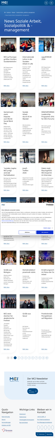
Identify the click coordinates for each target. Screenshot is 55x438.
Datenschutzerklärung (7, 220)
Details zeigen (47, 228)
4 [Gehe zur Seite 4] (25, 358)
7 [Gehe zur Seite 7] (36, 358)
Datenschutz (22, 417)
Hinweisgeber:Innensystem (26, 419)
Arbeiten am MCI (6, 425)
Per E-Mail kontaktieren (43, 419)
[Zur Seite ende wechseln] (46, 357)
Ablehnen (27, 232)
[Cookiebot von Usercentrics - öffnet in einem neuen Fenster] (47, 205)
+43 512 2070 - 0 (41, 416)
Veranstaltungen (6, 422)
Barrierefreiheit (23, 422)
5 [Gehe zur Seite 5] (29, 358)
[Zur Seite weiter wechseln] (43, 357)
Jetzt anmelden (32, 391)
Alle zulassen (44, 232)
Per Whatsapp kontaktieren (44, 422)
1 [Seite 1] (15, 358)
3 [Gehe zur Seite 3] (22, 358)
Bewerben (49, 434)
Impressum (22, 414)
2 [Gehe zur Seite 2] (18, 358)
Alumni (3, 419)
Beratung (40, 434)
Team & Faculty (6, 416)
